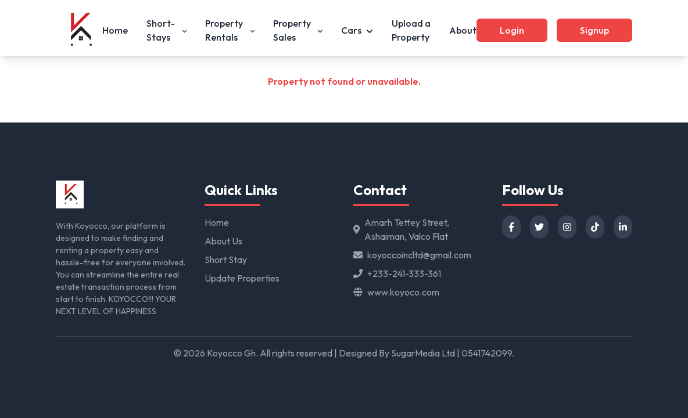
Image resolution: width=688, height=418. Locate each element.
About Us (223, 241)
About (462, 30)
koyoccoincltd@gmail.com (419, 255)
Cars (357, 30)
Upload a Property (411, 30)
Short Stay (226, 259)
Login (512, 30)
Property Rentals (230, 30)
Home (115, 30)
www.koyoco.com (403, 292)
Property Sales (297, 30)
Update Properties (242, 278)
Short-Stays (166, 30)
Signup (594, 30)
